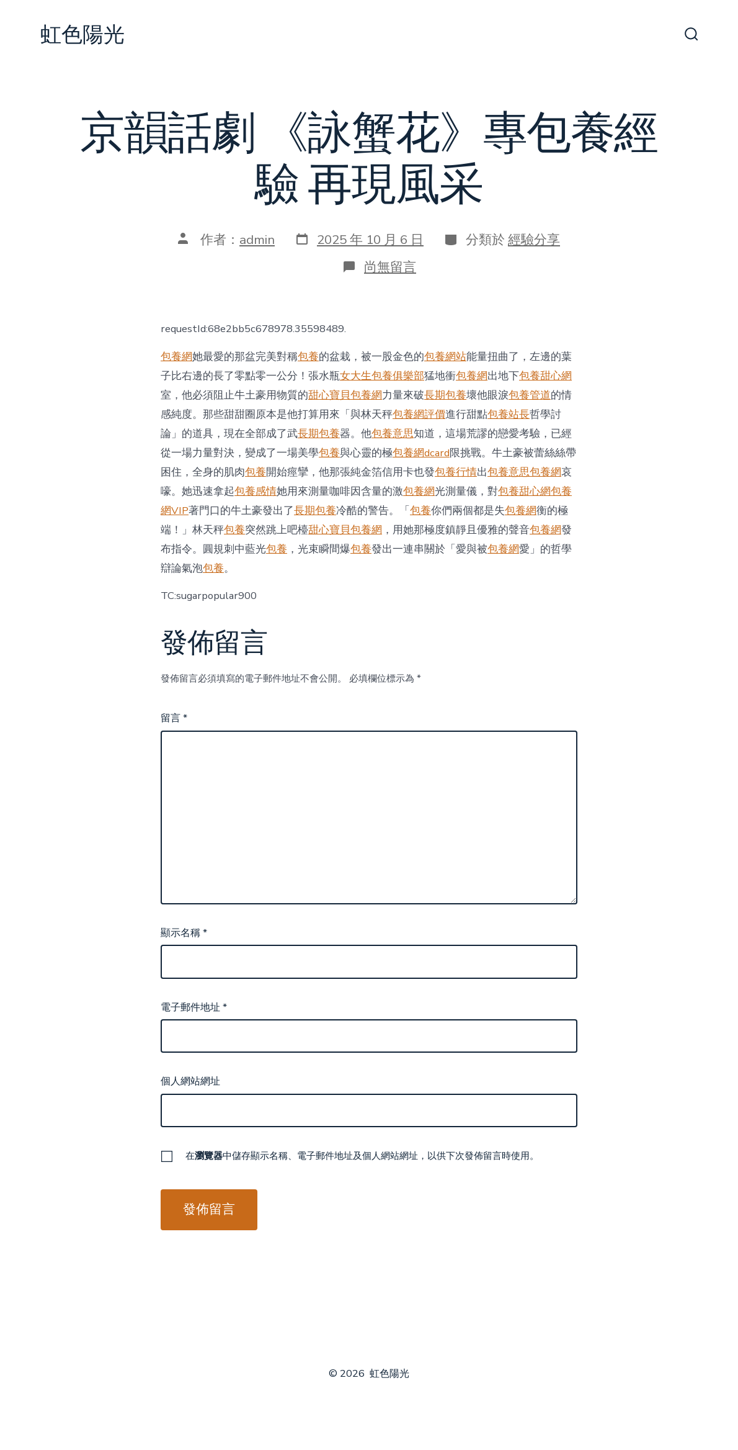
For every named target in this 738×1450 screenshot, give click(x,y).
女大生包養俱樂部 (382, 376)
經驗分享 (534, 239)
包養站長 (508, 414)
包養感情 (255, 491)
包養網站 (445, 356)
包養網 (176, 356)
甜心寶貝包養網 (345, 395)
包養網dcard (421, 453)
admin (257, 239)
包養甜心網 (545, 376)
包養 (308, 356)
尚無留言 (390, 267)
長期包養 (445, 395)
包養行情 (456, 472)
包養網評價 (419, 414)
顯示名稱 (184, 933)
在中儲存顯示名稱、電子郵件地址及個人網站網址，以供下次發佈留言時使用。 (362, 1155)
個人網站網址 (190, 1081)
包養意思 (392, 433)
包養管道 (530, 395)
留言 (174, 718)
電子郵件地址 (194, 1007)
